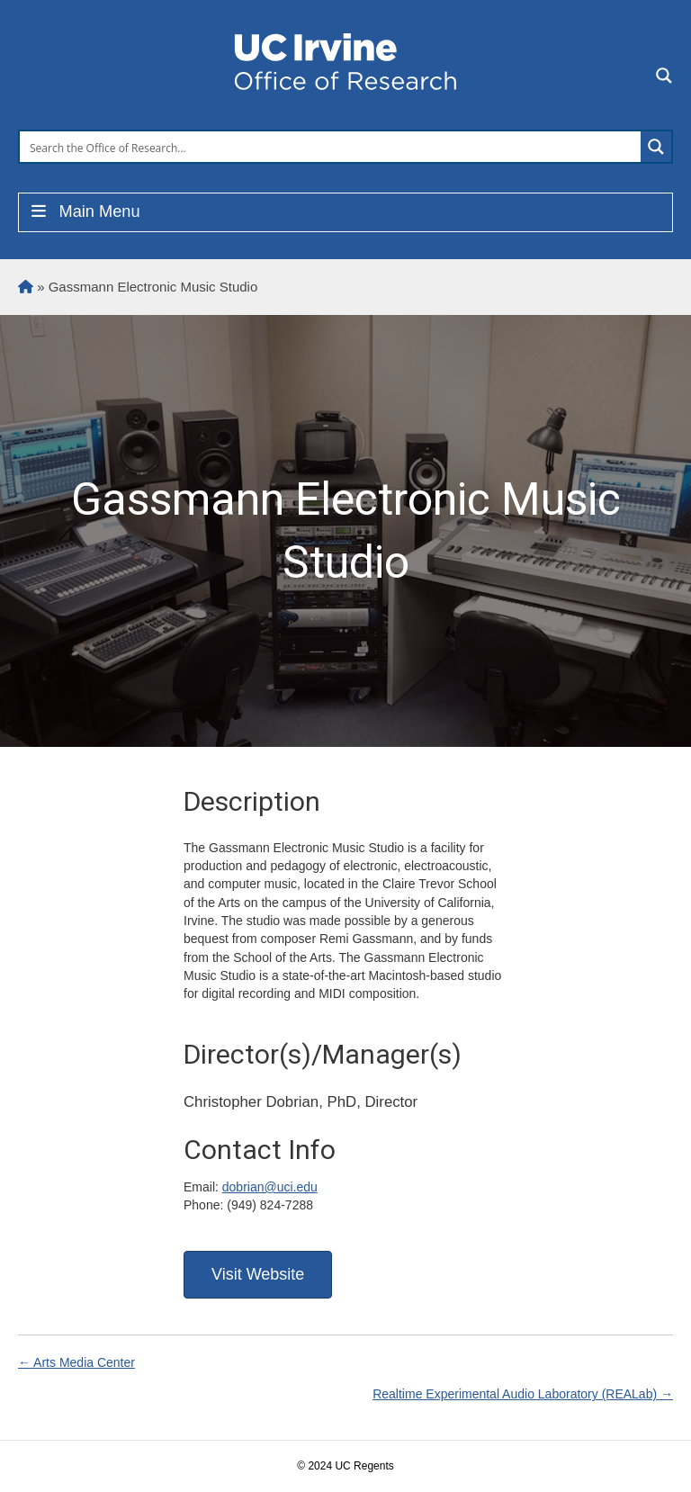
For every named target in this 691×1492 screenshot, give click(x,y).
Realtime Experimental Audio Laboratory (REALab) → (522, 1394)
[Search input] (331, 146)
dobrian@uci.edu (270, 1187)
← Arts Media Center (76, 1362)
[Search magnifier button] (656, 146)
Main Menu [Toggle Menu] (84, 211)
